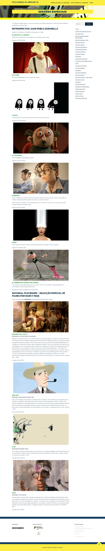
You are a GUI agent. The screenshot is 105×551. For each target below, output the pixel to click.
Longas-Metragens (80, 68)
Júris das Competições (81, 65)
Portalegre (78, 82)
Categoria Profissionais (81, 47)
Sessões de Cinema (80, 89)
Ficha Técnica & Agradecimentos (83, 61)
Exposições (78, 56)
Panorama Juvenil (79, 79)
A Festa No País (79, 34)
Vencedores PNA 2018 (81, 98)
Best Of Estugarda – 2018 (81, 40)
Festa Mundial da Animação (79, 3)
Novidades (78, 70)
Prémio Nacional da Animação (60, 3)
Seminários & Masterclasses (82, 86)
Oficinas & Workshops (80, 72)
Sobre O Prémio (79, 96)
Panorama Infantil (79, 75)
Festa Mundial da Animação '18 (25, 2)
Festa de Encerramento (81, 59)
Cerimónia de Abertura (81, 49)
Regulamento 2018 (80, 84)
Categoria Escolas (79, 42)
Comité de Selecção (80, 52)
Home (91, 3)
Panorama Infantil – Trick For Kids (83, 77)
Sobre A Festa (78, 93)
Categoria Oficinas (80, 45)
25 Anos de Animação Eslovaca (83, 31)
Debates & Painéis (80, 54)
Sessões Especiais (79, 91)
